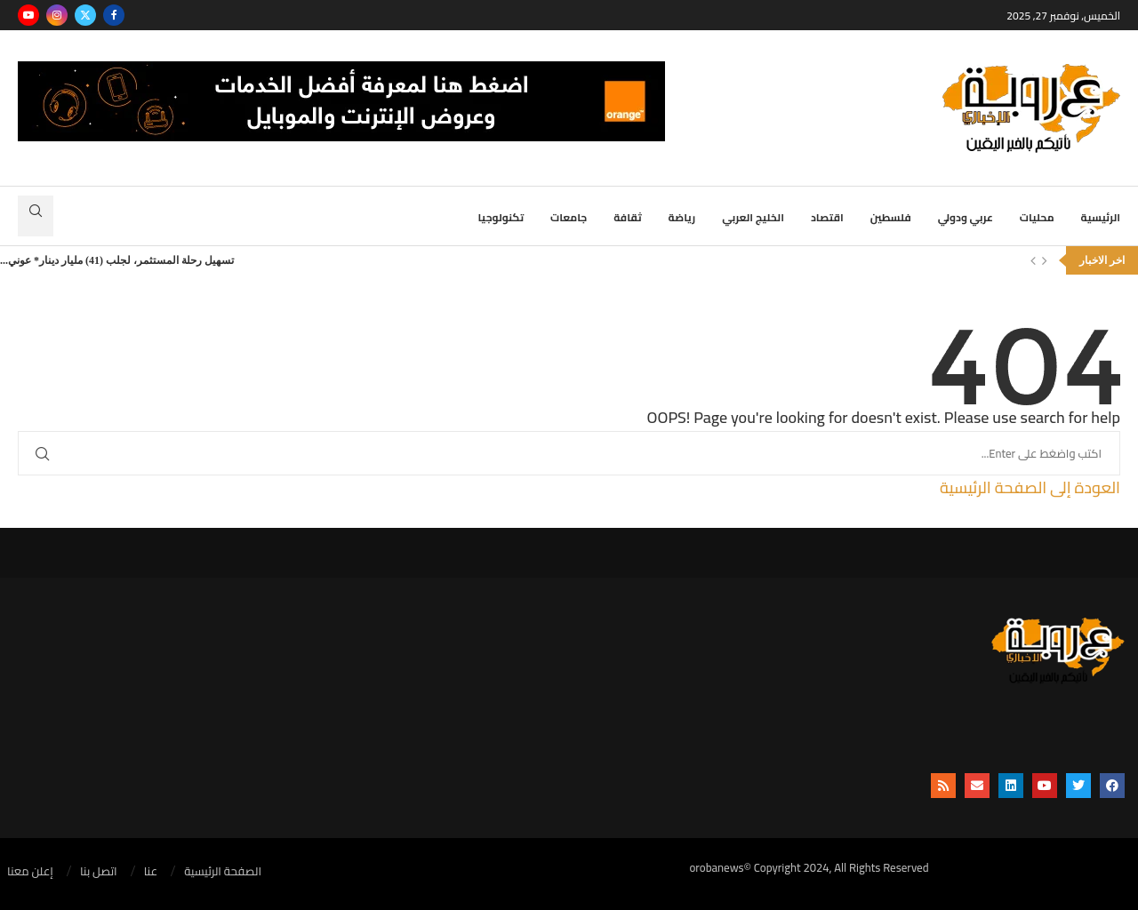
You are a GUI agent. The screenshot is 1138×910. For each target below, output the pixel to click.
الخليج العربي (753, 217)
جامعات (568, 217)
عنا (151, 872)
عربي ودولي (965, 217)
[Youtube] (28, 15)
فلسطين (890, 217)
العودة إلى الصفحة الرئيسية (1030, 487)
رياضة (682, 217)
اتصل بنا (98, 872)
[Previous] (1033, 260)
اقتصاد (827, 217)
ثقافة (627, 217)
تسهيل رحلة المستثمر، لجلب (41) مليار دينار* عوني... (117, 260)
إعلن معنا (30, 872)
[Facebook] (113, 15)
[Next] (1045, 260)
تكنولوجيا (501, 217)
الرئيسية (1100, 217)
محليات (1037, 217)
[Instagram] (57, 15)
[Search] (35, 216)
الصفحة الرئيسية (222, 872)
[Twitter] (85, 15)
